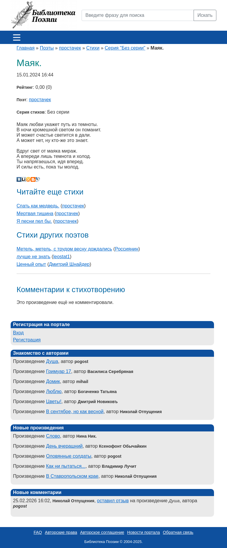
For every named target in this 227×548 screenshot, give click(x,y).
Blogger (33, 179)
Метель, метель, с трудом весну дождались (64, 248)
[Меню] (16, 37)
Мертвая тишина (35, 213)
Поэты (47, 47)
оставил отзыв (113, 500)
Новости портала (143, 532)
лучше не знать (33, 256)
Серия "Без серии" (125, 47)
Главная (26, 47)
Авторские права (61, 532)
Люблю (53, 391)
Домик (53, 381)
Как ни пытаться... (65, 466)
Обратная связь (178, 532)
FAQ (38, 532)
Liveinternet (23, 179)
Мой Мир (28, 179)
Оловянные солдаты (68, 456)
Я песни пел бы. (34, 221)
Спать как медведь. (38, 205)
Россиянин (126, 248)
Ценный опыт (31, 264)
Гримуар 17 (58, 371)
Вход (18, 332)
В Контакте (19, 179)
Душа (52, 361)
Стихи (93, 47)
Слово (53, 436)
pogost (20, 506)
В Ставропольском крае (72, 476)
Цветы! (53, 401)
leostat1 (61, 256)
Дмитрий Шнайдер (69, 264)
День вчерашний (64, 446)
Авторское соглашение (102, 532)
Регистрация (27, 339)
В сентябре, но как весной (74, 411)
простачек (70, 47)
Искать (205, 15)
